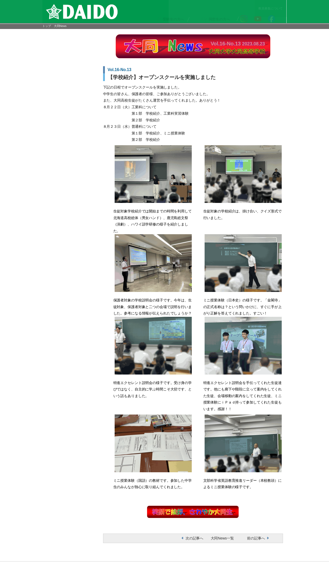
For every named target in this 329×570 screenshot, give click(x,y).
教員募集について (272, 3)
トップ (46, 26)
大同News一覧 (219, 543)
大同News (60, 26)
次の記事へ (191, 543)
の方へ (174, 13)
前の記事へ (253, 543)
